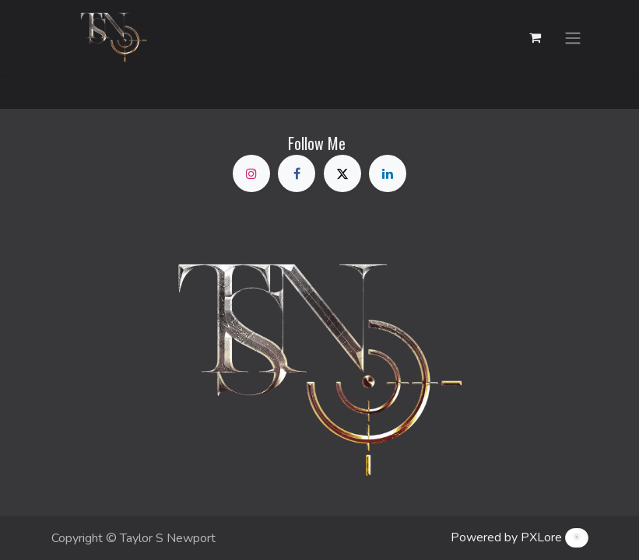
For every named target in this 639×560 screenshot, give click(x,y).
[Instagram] (251, 173)
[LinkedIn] (387, 173)
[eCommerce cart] (535, 37)
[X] (342, 173)
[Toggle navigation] (572, 37)
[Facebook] (296, 173)
